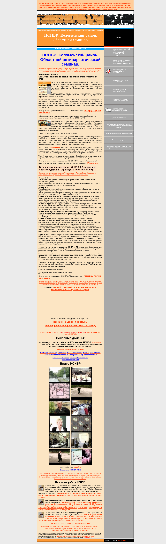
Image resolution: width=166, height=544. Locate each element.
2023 (119, 3)
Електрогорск (74, 70)
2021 (59, 5)
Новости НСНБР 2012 (93, 332)
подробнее (77, 467)
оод (68, 3)
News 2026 (73, 3)
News (102, 3)
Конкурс (79, 9)
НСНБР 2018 (113, 5)
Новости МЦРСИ (45, 473)
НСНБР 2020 (82, 5)
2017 (120, 5)
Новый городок (67, 71)
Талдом (70, 68)
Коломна (45, 71)
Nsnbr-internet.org (70, 349)
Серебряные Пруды (64, 70)
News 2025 (88, 3)
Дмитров (87, 71)
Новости (58, 473)
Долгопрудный (52, 71)
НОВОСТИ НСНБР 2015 (47, 332)
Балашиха (81, 71)
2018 (105, 5)
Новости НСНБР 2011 (70, 334)
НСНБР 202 (81, 3)
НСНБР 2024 (112, 3)
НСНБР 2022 (51, 5)
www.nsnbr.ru (122, 540)
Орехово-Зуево (57, 68)
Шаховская (42, 68)
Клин (86, 70)
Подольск (65, 68)
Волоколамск (84, 68)
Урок (89, 9)
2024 (106, 3)
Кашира (59, 71)
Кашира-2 (82, 70)
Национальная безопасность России (83, 536)
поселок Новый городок (50, 70)
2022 (43, 5)
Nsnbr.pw (81, 349)
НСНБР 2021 (67, 5)
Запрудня (49, 68)
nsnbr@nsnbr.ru (96, 342)
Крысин (84, 9)
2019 (90, 5)
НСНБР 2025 (96, 3)
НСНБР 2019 (98, 5)
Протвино (75, 71)
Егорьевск (76, 68)
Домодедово (94, 71)
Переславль (105, 9)
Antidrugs (128, 7)
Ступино (99, 70)
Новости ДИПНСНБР (74, 475)
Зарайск (90, 68)
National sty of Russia (63, 536)
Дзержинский (92, 70)
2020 (74, 5)
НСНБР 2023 (127, 3)
